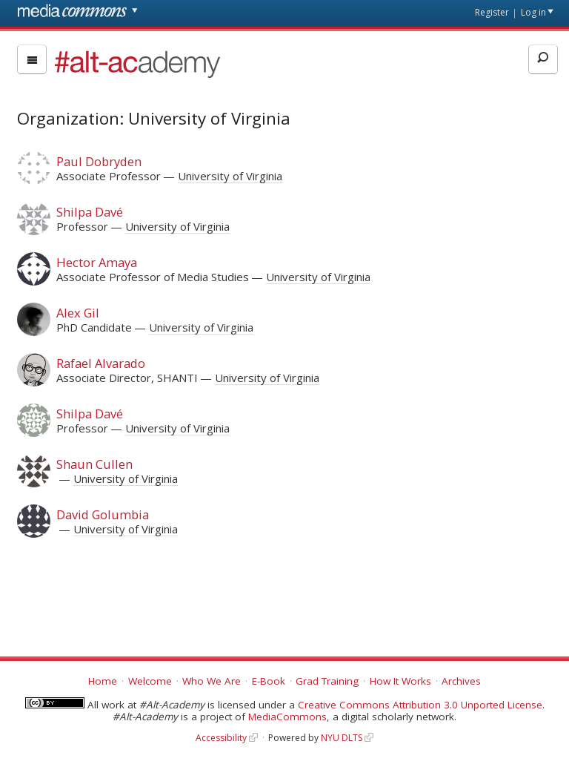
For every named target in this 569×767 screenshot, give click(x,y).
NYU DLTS (341, 737)
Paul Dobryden (99, 161)
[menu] (32, 59)
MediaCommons (287, 716)
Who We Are (211, 681)
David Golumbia (102, 514)
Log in (533, 12)
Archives (461, 681)
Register (492, 12)
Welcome (150, 681)
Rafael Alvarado (100, 363)
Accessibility (221, 737)
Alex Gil (77, 312)
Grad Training (327, 681)
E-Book (268, 681)
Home (102, 681)
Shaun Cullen (94, 464)
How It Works (400, 681)
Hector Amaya (96, 262)
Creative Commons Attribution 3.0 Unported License (420, 704)
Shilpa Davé (89, 211)
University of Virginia (230, 175)
